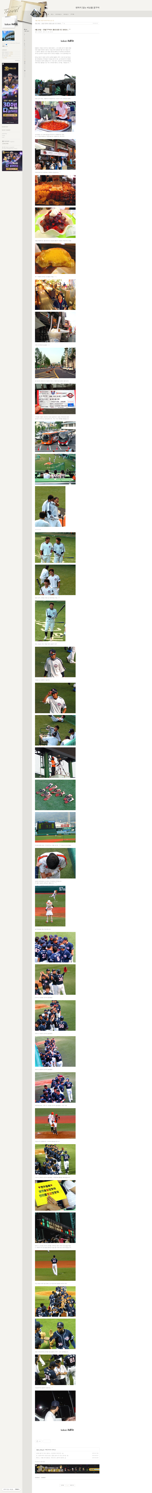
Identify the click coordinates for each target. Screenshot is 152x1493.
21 (24, 63)
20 (24, 61)
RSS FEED (5, 143)
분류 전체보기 (7, 52)
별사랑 (3, 147)
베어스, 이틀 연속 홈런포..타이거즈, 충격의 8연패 (50, 1458)
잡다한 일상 (6, 56)
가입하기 (12, 141)
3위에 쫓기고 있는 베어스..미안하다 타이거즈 (48, 1453)
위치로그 (66, 14)
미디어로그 (58, 14)
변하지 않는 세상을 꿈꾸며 (87, 7)
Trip (4, 57)
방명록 (72, 14)
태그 (52, 14)
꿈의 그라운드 (7, 54)
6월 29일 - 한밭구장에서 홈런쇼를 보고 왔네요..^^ (49, 23)
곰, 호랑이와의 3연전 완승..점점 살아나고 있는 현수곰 (51, 1455)
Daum (5, 148)
